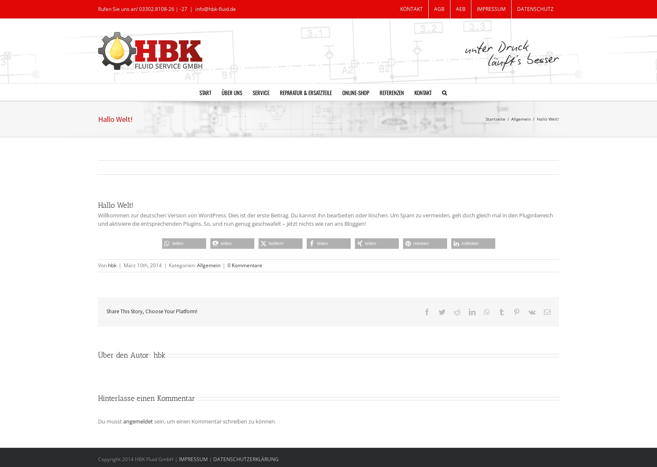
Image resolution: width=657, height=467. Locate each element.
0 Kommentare (245, 265)
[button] (444, 92)
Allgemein (208, 265)
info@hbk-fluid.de (215, 9)
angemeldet (138, 421)
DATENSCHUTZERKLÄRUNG (246, 459)
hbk (112, 265)
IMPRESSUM (194, 459)
